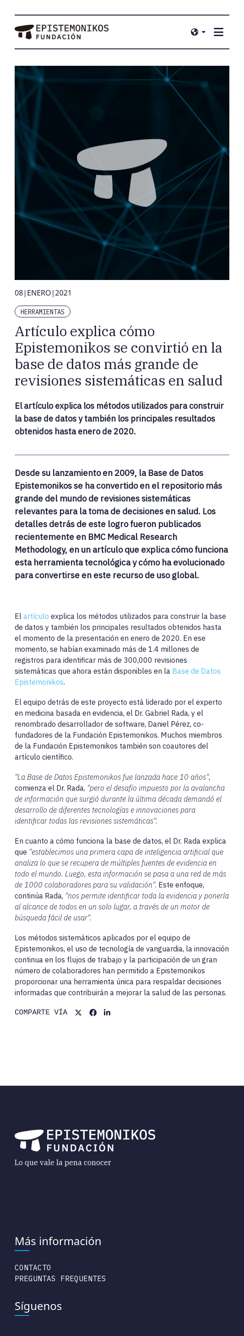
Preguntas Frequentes (60, 1278)
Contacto (33, 1267)
